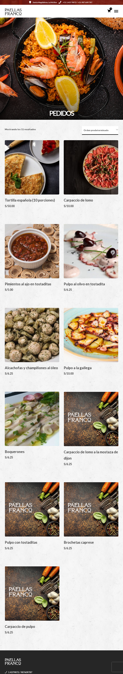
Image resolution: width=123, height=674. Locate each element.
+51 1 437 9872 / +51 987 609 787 (75, 2)
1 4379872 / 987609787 (20, 672)
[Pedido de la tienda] (100, 130)
